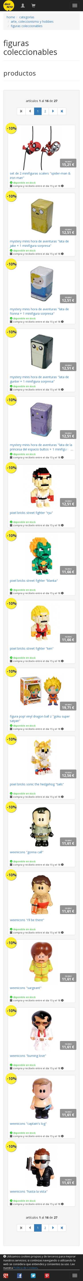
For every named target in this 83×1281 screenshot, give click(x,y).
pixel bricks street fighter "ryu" (31, 513)
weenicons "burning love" (28, 1056)
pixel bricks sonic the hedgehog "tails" (37, 784)
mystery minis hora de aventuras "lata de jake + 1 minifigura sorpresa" (39, 243)
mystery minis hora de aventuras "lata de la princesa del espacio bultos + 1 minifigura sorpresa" (41, 449)
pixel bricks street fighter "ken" (32, 648)
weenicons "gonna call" (26, 852)
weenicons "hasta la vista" (29, 1191)
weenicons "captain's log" (28, 1123)
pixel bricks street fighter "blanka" (34, 580)
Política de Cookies (25, 1268)
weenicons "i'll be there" (27, 920)
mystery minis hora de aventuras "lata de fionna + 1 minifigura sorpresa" (39, 311)
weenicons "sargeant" (25, 988)
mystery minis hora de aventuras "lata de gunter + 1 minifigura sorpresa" (39, 379)
